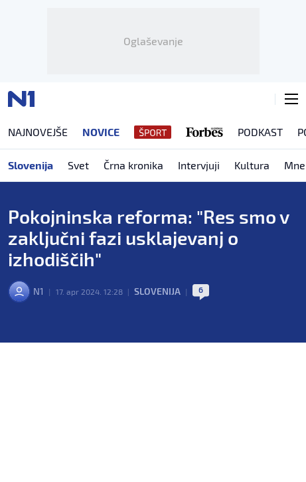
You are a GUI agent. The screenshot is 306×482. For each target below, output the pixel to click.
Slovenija (157, 291)
